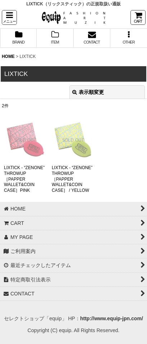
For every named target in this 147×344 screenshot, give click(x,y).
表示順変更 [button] (88, 92)
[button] (9, 17)
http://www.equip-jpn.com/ (111, 318)
